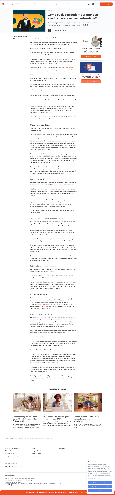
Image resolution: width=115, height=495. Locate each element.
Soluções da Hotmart (43, 4)
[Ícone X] (19, 466)
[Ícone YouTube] (9, 466)
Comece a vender (31, 4)
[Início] (7, 3)
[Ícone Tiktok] (12, 466)
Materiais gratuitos (56, 4)
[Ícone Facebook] (22, 466)
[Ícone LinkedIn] (15, 466)
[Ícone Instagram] (6, 466)
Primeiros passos (20, 4)
